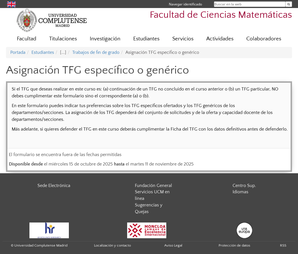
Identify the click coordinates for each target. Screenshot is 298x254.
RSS (283, 245)
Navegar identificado (185, 4)
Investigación (105, 39)
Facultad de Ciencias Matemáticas (221, 15)
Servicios (182, 39)
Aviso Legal (173, 245)
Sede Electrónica (53, 185)
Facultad (26, 39)
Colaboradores (263, 39)
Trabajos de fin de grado (95, 52)
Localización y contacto (112, 245)
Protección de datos (234, 245)
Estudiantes (146, 39)
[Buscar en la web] (288, 4)
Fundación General (153, 185)
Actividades (219, 39)
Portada (17, 52)
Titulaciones (63, 39)
